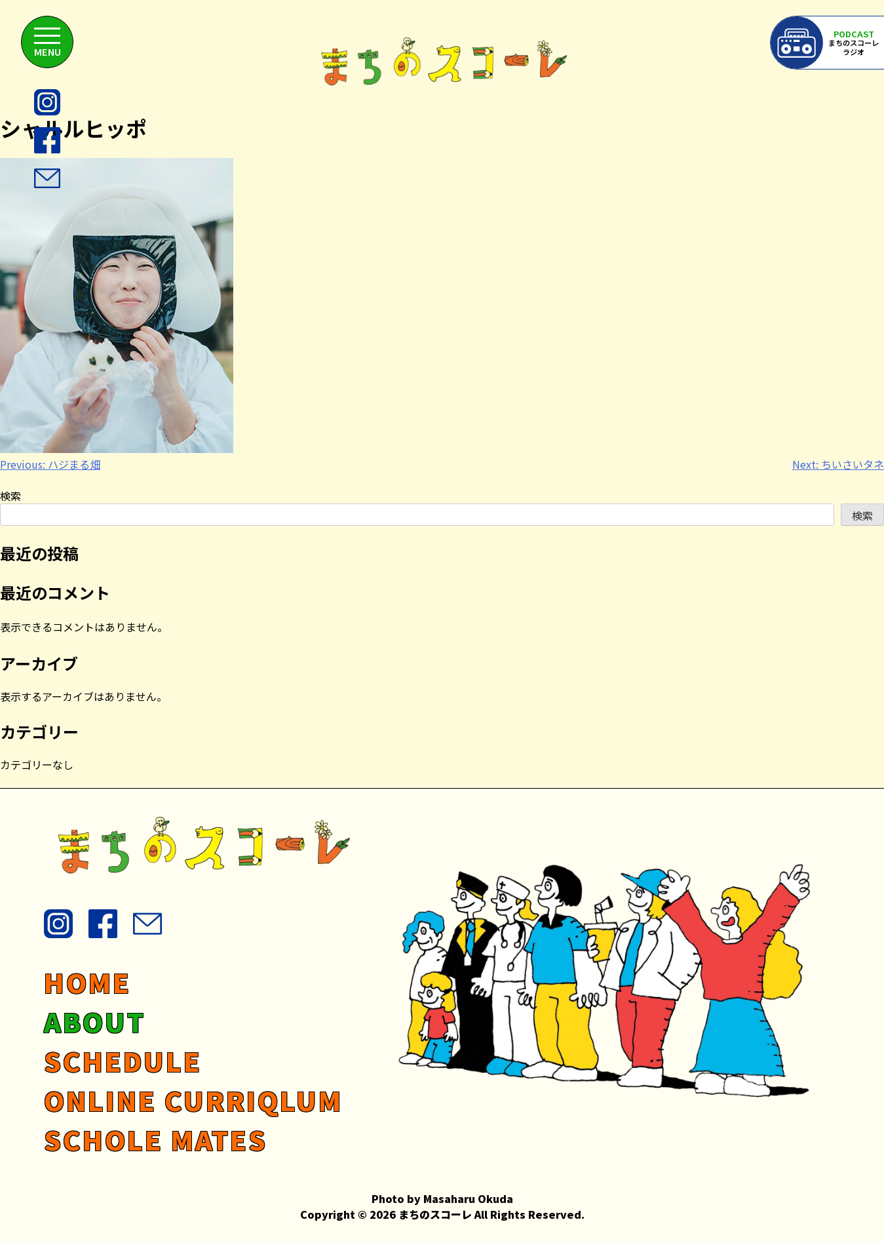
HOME (87, 982)
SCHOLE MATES (155, 1139)
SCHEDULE (123, 1061)
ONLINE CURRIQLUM (193, 1100)
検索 (10, 495)
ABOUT (94, 1021)
